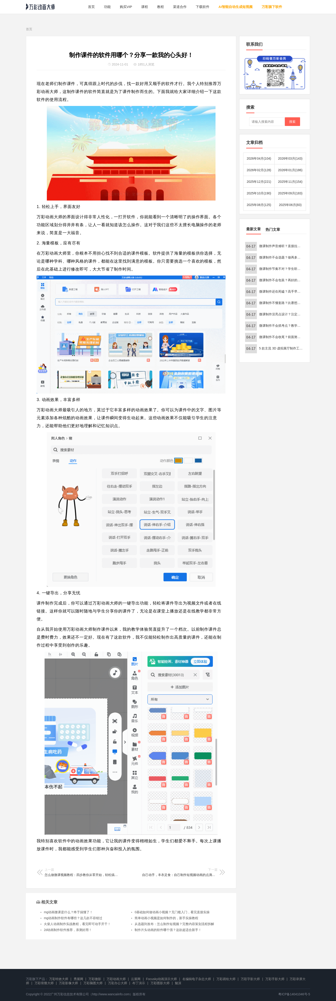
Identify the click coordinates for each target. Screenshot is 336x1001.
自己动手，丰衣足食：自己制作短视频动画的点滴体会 (180, 872)
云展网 (135, 979)
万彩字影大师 (250, 979)
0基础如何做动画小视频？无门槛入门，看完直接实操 (172, 912)
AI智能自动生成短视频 (235, 7)
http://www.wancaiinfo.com (111, 994)
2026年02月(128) (259, 170)
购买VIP (126, 7)
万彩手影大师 (274, 979)
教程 (160, 7)
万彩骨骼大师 (44, 983)
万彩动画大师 (116, 979)
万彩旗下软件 (272, 7)
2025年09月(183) (290, 193)
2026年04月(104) (259, 158)
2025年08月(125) (259, 205)
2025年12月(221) (259, 181)
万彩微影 (94, 979)
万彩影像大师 (68, 983)
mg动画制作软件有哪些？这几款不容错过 (73, 918)
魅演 (178, 983)
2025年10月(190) (259, 193)
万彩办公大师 (117, 983)
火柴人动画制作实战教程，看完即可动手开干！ (77, 924)
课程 (144, 7)
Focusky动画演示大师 (161, 979)
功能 (107, 7)
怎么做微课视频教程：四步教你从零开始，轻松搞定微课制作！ (82, 872)
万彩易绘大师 (226, 979)
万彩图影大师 (160, 983)
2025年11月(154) (290, 181)
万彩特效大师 (58, 979)
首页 (91, 7)
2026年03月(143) (290, 158)
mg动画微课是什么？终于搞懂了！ (68, 912)
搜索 (292, 121)
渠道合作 (180, 7)
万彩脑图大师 (93, 983)
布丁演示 (138, 983)
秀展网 (78, 979)
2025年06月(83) (290, 205)
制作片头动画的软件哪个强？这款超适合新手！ (168, 930)
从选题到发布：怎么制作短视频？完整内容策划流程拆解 (174, 924)
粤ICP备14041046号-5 (294, 994)
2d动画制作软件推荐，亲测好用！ (68, 930)
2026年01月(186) (290, 170)
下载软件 (202, 7)
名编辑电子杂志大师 (196, 979)
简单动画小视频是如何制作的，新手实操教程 (166, 918)
